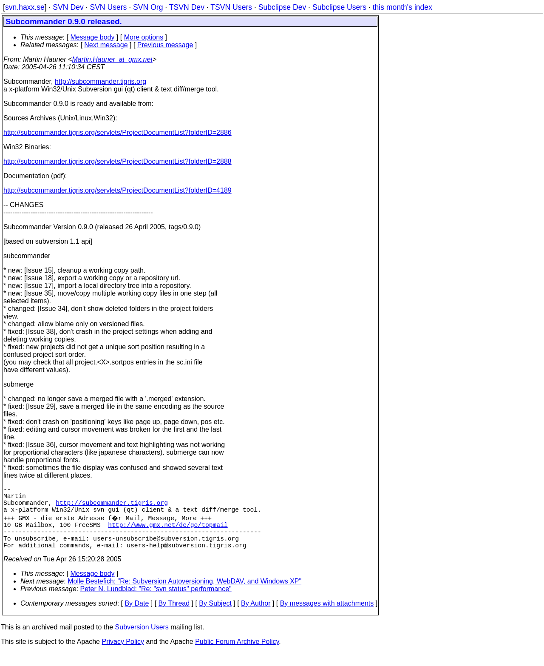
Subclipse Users (339, 7)
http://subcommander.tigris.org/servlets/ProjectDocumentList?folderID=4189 (117, 190)
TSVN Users (231, 7)
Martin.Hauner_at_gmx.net (112, 59)
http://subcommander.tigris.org (100, 81)
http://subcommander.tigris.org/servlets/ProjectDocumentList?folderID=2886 (117, 132)
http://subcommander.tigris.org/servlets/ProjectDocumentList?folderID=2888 (117, 161)
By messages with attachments (327, 616)
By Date (137, 616)
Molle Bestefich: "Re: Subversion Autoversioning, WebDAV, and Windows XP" (184, 594)
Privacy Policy (123, 655)
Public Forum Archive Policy (237, 655)
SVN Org (148, 7)
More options (144, 37)
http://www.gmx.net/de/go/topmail (167, 533)
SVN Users (108, 7)
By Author (255, 616)
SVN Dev (68, 7)
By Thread (174, 616)
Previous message (165, 44)
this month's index (402, 7)
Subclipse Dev (282, 7)
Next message (106, 44)
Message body (92, 37)
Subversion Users (142, 640)
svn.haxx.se (25, 7)
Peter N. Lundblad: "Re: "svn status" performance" (156, 602)
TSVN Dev (186, 7)
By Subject (215, 616)
